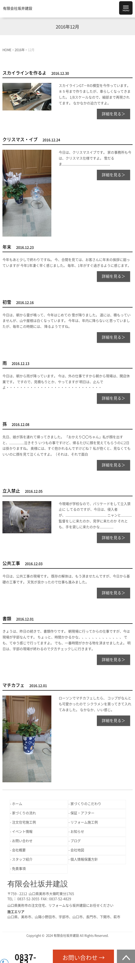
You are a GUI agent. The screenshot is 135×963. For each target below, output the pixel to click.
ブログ (75, 841)
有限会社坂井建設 (17, 8)
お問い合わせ (22, 841)
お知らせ (77, 831)
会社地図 (77, 850)
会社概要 (19, 850)
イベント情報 (22, 831)
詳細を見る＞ (113, 114)
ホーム (17, 803)
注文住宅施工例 (24, 822)
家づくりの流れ (24, 813)
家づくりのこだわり (85, 803)
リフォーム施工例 (84, 822)
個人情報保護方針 (84, 859)
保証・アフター (82, 813)
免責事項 (19, 868)
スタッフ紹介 (22, 859)
